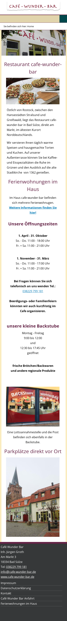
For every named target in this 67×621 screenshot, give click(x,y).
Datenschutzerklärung (16, 588)
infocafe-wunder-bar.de (18, 572)
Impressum (8, 583)
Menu (63, 19)
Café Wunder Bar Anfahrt (17, 598)
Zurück (6, 47)
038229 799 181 (33, 291)
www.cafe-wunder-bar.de (17, 577)
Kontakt (6, 593)
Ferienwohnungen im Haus (19, 604)
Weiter (60, 47)
